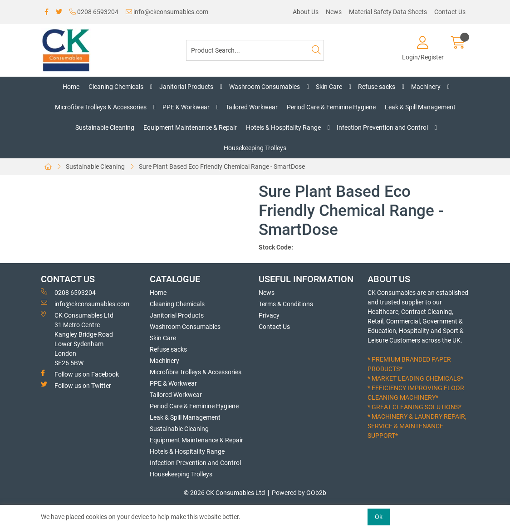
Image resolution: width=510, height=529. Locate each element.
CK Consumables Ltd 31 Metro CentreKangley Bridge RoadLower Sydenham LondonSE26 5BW (77, 339)
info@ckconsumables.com (167, 11)
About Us (306, 11)
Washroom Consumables (264, 86)
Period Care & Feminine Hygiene (331, 107)
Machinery (426, 86)
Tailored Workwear (252, 107)
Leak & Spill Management (420, 107)
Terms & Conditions (286, 304)
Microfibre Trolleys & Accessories (101, 107)
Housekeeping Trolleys (255, 148)
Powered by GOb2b (299, 492)
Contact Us (450, 11)
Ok (378, 516)
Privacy (269, 315)
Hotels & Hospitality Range (283, 127)
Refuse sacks (376, 86)
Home (71, 86)
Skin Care (329, 86)
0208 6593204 (93, 11)
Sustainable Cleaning (104, 127)
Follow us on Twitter (76, 385)
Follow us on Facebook (80, 374)
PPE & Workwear (186, 107)
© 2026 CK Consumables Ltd (224, 492)
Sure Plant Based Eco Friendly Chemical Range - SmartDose (222, 166)
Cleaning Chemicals (115, 86)
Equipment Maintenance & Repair (190, 127)
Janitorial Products (186, 86)
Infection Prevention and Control (382, 127)
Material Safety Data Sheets (388, 11)
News (334, 11)
